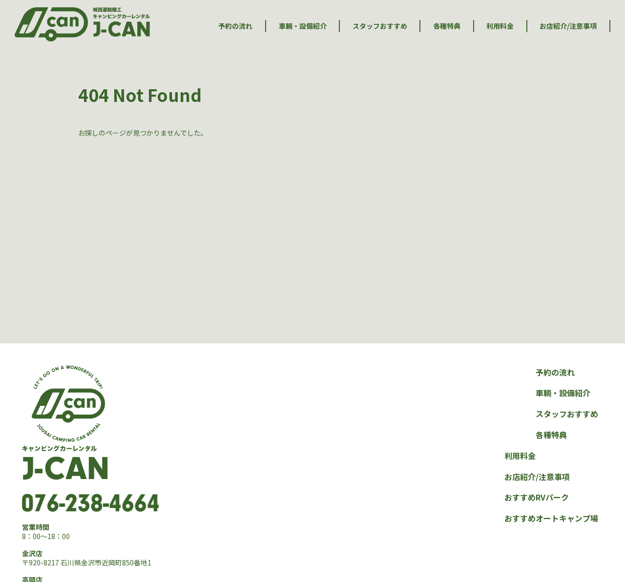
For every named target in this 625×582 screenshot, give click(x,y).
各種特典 (446, 26)
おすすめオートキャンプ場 (551, 518)
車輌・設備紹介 (303, 26)
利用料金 (500, 26)
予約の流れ (235, 26)
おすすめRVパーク (536, 497)
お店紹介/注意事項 (568, 26)
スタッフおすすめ (380, 26)
